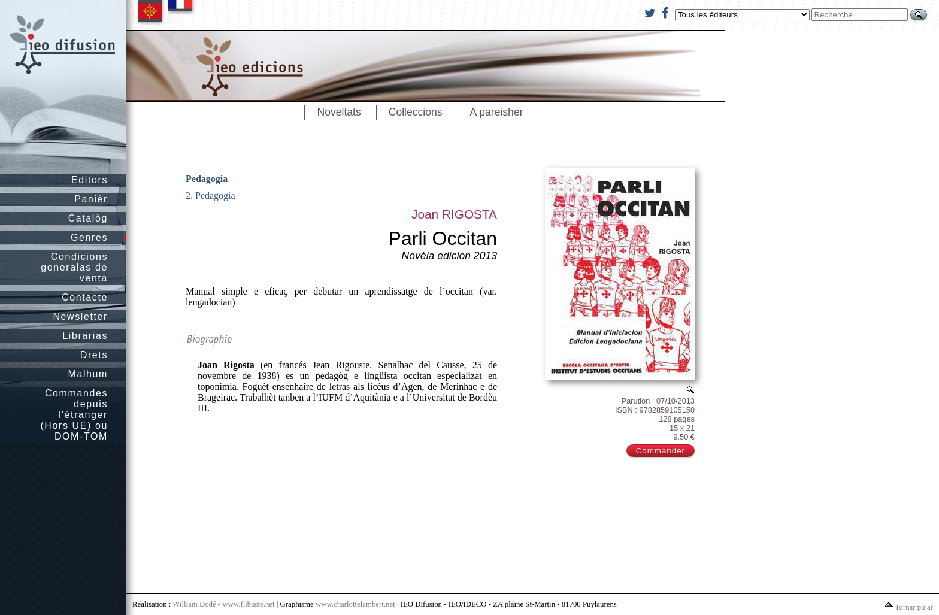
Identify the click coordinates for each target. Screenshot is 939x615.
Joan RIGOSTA (454, 214)
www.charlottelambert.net (355, 604)
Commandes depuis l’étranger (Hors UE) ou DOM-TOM (74, 414)
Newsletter (80, 316)
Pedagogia (207, 179)
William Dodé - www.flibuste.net (223, 604)
